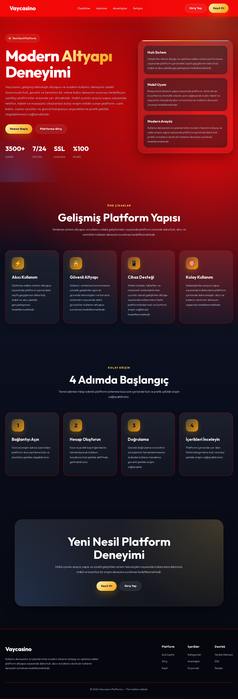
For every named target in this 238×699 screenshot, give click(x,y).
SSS (217, 661)
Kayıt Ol (218, 8)
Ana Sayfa (168, 655)
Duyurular (193, 668)
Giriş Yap (195, 8)
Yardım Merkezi (224, 655)
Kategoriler (194, 655)
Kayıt (165, 668)
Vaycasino (22, 8)
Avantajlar (120, 8)
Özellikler (84, 8)
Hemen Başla (19, 129)
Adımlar (101, 8)
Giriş (164, 661)
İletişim (138, 8)
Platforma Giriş (51, 129)
